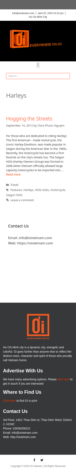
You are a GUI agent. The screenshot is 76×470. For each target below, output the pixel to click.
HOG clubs (42, 190)
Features (16, 190)
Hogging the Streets (29, 118)
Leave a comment (22, 200)
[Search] (67, 76)
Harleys (28, 190)
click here (63, 379)
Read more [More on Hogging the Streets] (13, 174)
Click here (9, 400)
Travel (14, 185)
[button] (38, 65)
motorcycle (57, 190)
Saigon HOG (14, 195)
